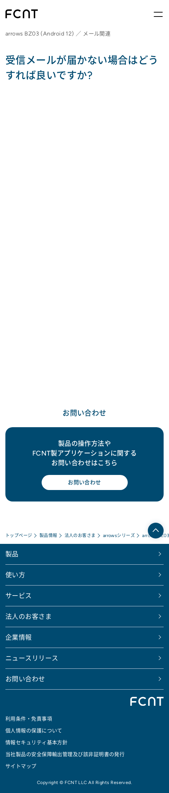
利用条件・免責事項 (28, 718)
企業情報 (18, 637)
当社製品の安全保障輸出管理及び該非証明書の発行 (65, 754)
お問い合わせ (84, 482)
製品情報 (48, 535)
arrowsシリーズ (119, 535)
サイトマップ (21, 766)
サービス (18, 596)
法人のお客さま (80, 535)
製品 (12, 554)
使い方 (15, 575)
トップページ (18, 535)
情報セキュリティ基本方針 (36, 742)
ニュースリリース (31, 658)
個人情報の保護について (33, 730)
